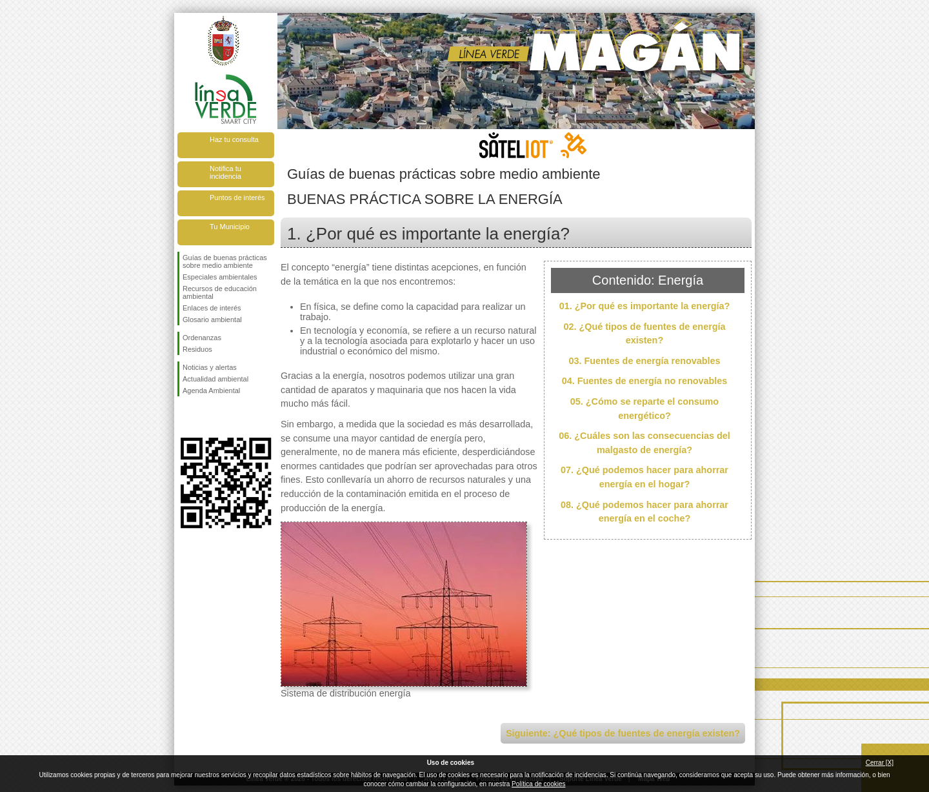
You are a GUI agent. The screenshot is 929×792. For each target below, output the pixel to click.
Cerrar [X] (880, 762)
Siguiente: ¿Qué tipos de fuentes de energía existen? (623, 733)
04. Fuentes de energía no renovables (645, 381)
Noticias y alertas (210, 367)
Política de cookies (538, 783)
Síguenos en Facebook (185, 417)
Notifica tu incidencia (225, 172)
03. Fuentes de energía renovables (644, 361)
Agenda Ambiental (211, 390)
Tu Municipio (230, 226)
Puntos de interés (237, 197)
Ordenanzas (202, 337)
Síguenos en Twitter (206, 417)
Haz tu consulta (234, 139)
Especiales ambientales (220, 277)
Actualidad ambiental (215, 379)
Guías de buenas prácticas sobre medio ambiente (225, 261)
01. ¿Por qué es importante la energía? (644, 306)
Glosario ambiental (212, 319)
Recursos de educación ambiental (220, 292)
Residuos (197, 349)
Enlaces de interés (212, 308)
